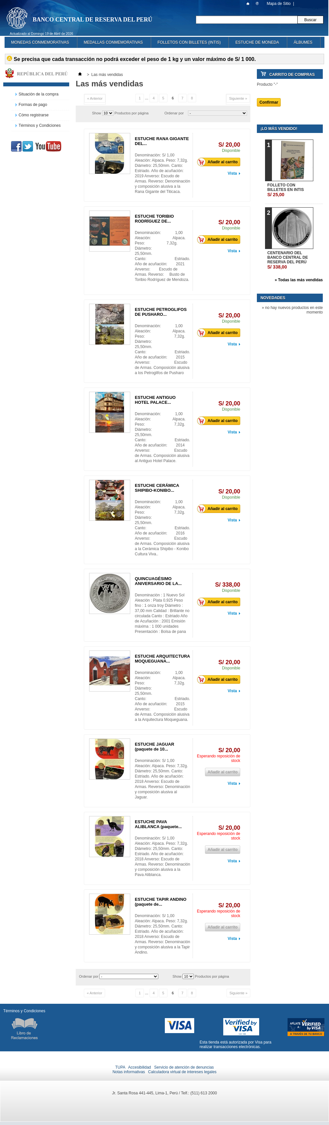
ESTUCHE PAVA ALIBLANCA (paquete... (158, 824)
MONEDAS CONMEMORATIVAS (40, 42)
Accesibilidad (139, 1067)
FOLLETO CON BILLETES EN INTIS (285, 190)
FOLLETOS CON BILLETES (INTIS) (189, 42)
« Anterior (94, 98)
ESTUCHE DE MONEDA (257, 42)
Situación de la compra (38, 94)
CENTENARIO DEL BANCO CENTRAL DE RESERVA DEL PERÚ (287, 260)
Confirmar (268, 102)
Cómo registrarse (34, 115)
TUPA (120, 1067)
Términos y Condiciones (40, 125)
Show (96, 113)
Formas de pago (33, 104)
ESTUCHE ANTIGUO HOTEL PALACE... (155, 400)
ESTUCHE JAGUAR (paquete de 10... (154, 747)
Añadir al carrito (219, 162)
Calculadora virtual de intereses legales (182, 1072)
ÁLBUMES (303, 42)
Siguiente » (238, 98)
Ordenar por (174, 113)
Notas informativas (129, 1072)
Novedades (272, 298)
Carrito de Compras (292, 74)
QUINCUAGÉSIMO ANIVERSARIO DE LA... (158, 581)
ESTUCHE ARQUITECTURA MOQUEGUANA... (162, 659)
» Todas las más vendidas (299, 280)
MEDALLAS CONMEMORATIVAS (113, 42)
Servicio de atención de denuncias (184, 1067)
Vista (232, 173)
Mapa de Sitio (278, 3)
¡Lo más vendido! (278, 128)
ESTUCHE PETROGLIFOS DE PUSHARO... (161, 312)
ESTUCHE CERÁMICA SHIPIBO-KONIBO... (157, 488)
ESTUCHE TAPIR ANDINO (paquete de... (160, 902)
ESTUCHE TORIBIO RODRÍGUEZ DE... (154, 219)
